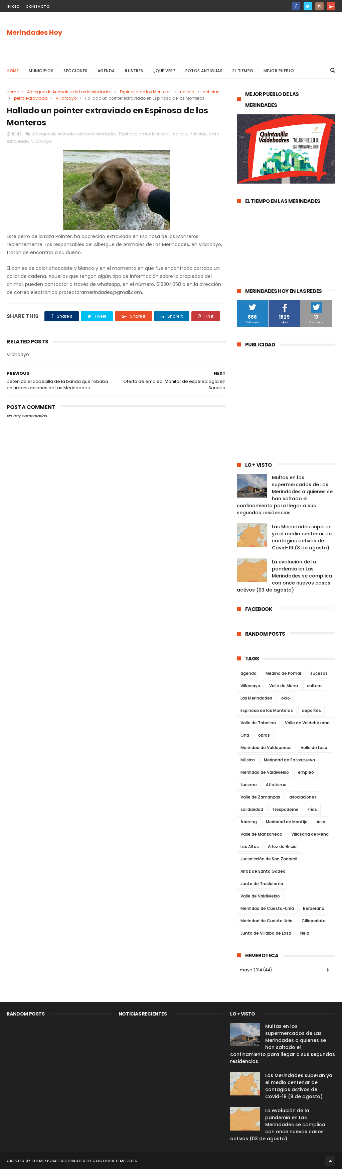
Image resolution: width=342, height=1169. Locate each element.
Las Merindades (256, 698)
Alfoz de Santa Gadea (263, 871)
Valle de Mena (283, 685)
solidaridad (251, 809)
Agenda (106, 71)
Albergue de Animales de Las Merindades (69, 92)
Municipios (41, 71)
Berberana (313, 908)
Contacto (38, 6)
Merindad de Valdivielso (264, 772)
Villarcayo (66, 98)
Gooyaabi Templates (115, 1160)
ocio (285, 698)
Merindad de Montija (287, 822)
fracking (248, 822)
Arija (321, 822)
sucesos (319, 673)
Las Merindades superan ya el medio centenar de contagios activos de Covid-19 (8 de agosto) (302, 537)
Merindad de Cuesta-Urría (267, 908)
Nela (304, 933)
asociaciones (303, 797)
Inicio (13, 6)
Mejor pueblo (279, 71)
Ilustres (134, 71)
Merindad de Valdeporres (266, 747)
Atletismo (276, 784)
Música (247, 760)
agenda (248, 673)
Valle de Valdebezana (307, 723)
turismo (248, 784)
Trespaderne (285, 809)
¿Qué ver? (164, 71)
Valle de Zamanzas (260, 797)
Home (13, 71)
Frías (312, 809)
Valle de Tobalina (258, 723)
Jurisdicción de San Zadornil (268, 859)
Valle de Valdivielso (260, 896)
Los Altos (249, 846)
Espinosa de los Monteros (146, 92)
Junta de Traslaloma (261, 883)
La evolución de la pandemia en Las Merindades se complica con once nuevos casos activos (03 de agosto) (284, 575)
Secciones (75, 71)
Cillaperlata (314, 921)
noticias (211, 92)
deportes (311, 710)
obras (264, 735)
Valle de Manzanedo (261, 834)
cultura (314, 685)
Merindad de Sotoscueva (289, 760)
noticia (187, 92)
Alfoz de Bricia (282, 846)
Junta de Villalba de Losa (265, 933)
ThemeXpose (44, 1160)
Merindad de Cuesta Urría (266, 921)
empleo (306, 772)
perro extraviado (30, 98)
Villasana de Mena (310, 834)
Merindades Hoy (34, 32)
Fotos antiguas (203, 71)
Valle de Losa (314, 747)
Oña (244, 735)
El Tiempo (242, 71)
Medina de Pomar (283, 673)
